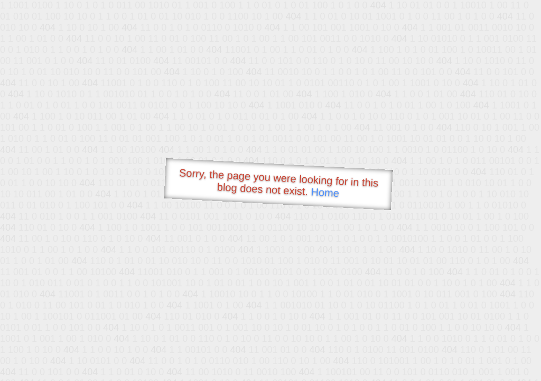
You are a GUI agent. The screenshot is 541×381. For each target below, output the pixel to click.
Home (325, 192)
